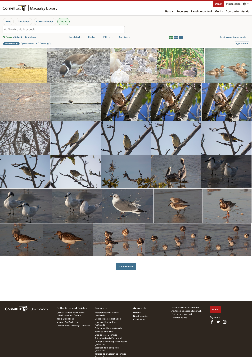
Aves (8, 21)
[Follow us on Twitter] (218, 322)
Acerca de (232, 11)
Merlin (219, 11)
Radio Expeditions (65, 319)
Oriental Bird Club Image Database (73, 326)
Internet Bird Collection (68, 322)
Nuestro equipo (140, 316)
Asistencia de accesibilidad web (186, 311)
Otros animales (44, 21)
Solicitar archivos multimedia (108, 328)
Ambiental (24, 21)
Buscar (169, 11)
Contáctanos (139, 319)
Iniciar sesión (233, 4)
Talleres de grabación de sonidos (110, 354)
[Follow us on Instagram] (225, 322)
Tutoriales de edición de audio (109, 338)
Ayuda (245, 11)
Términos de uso (179, 318)
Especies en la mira (104, 332)
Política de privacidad (181, 314)
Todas (63, 21)
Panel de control (201, 11)
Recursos (182, 11)
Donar (218, 4)
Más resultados (126, 266)
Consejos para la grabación (108, 319)
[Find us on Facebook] (212, 322)
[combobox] (66, 29)
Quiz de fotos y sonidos (106, 335)
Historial (137, 313)
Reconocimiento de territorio (185, 307)
